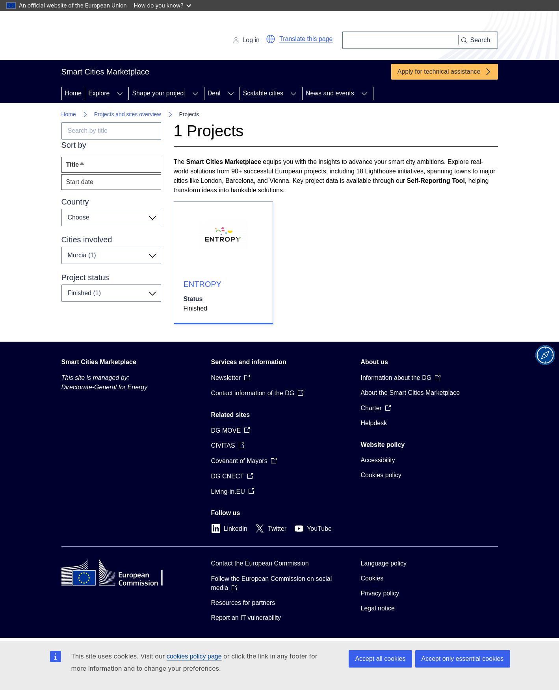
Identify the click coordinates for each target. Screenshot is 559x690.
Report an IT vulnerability (246, 617)
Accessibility (378, 460)
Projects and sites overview (127, 114)
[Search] (400, 40)
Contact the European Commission (260, 563)
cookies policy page (194, 656)
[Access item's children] (119, 93)
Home (73, 93)
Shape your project (158, 93)
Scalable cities (263, 93)
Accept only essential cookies (463, 658)
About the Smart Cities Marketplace (410, 392)
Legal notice (378, 608)
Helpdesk (374, 423)
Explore (99, 93)
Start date (79, 182)
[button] (270, 39)
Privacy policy (380, 593)
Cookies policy (381, 475)
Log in (246, 40)
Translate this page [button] (305, 38)
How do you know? (162, 5)
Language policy (384, 563)
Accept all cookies (380, 658)
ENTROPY (203, 284)
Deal (214, 93)
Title (90, 166)
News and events (330, 93)
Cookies (372, 578)
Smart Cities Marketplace (98, 362)
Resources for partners (243, 602)
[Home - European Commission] (115, 37)
